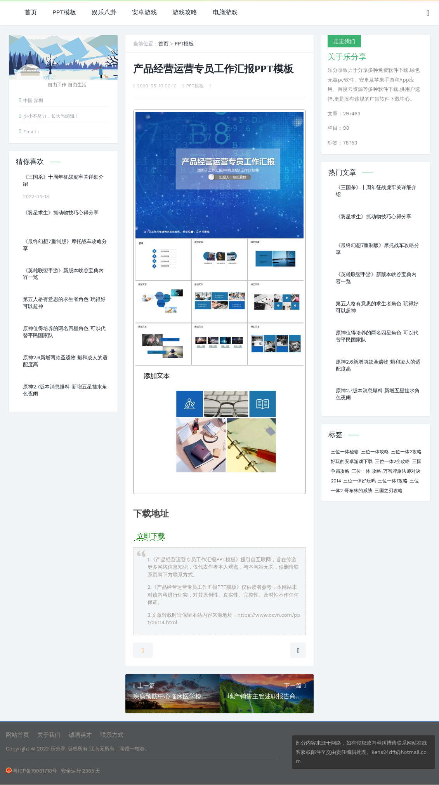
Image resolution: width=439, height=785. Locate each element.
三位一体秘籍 (345, 451)
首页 (30, 12)
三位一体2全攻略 (392, 461)
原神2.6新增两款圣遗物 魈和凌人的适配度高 (65, 361)
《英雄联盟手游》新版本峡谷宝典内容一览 (63, 274)
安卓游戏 (144, 12)
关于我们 (49, 734)
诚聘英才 (80, 734)
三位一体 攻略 (366, 471)
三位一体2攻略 (406, 451)
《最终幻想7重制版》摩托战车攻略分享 (64, 244)
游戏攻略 (184, 12)
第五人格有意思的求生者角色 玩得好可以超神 (64, 302)
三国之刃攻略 (389, 490)
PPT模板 (64, 12)
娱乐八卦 (104, 12)
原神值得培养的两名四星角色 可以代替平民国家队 (64, 331)
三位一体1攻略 (393, 481)
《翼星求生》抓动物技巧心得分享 (61, 213)
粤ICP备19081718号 (31, 771)
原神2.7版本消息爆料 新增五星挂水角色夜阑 (65, 390)
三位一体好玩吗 (359, 481)
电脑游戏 (225, 12)
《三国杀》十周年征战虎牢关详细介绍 (63, 180)
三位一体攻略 (375, 451)
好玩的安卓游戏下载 (352, 461)
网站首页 (17, 734)
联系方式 (111, 734)
